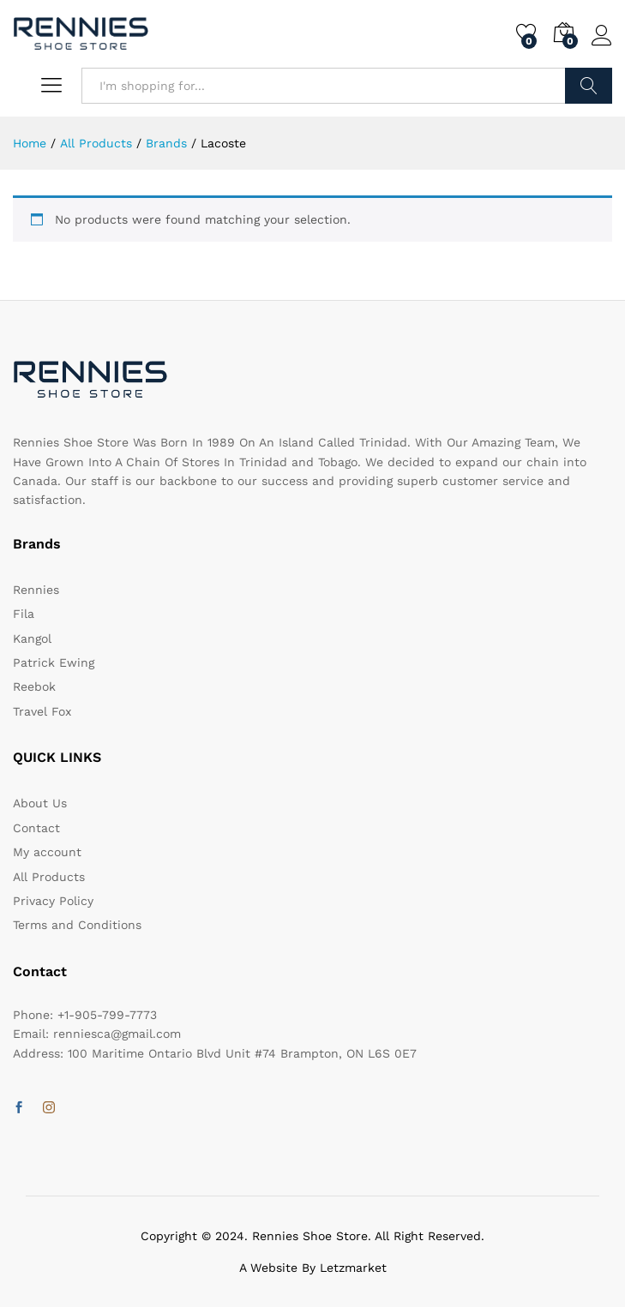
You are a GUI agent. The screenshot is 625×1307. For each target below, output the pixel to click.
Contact (36, 828)
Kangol (32, 638)
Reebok (34, 686)
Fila (23, 614)
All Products (49, 877)
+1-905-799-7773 (107, 1015)
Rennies (36, 590)
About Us (40, 803)
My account (47, 852)
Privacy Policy (53, 901)
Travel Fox (42, 711)
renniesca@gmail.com (117, 1033)
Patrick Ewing (53, 662)
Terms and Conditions (77, 925)
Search (588, 86)
